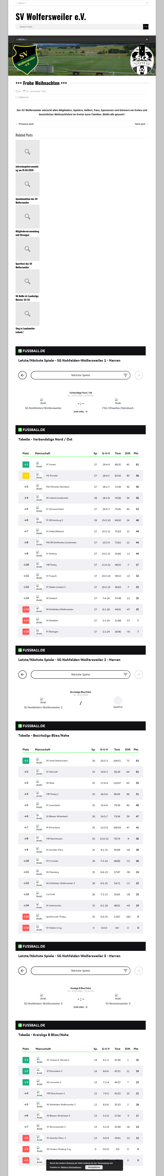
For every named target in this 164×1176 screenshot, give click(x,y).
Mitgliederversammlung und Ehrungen (27, 233)
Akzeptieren (94, 1167)
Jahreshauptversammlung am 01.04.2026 (27, 168)
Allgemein (23, 97)
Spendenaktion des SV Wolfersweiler (26, 200)
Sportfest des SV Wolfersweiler (24, 265)
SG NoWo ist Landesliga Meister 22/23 (27, 297)
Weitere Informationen (71, 1167)
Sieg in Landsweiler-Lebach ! (25, 330)
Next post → (141, 124)
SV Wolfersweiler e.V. (51, 16)
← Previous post (24, 124)
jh (19, 91)
